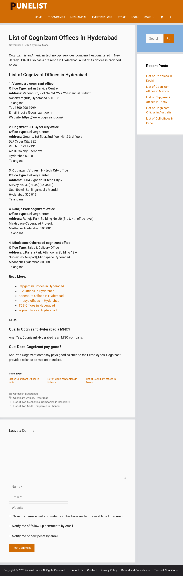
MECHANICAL (78, 17)
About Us (77, 570)
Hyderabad (42, 397)
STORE (122, 17)
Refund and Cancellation (135, 570)
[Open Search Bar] (170, 17)
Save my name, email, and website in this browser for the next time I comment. (68, 516)
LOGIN (135, 17)
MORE (151, 17)
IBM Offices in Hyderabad (36, 291)
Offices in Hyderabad (25, 393)
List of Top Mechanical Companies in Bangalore (41, 402)
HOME (38, 17)
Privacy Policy (109, 570)
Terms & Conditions (166, 570)
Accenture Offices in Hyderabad (41, 296)
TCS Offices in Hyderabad (37, 305)
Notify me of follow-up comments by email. (43, 526)
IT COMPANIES (56, 17)
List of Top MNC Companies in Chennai (36, 406)
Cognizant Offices (23, 397)
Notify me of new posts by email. (35, 536)
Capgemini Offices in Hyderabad (41, 286)
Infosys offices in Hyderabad (39, 300)
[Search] (169, 38)
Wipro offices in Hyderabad (38, 310)
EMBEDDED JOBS (102, 17)
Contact (92, 570)
